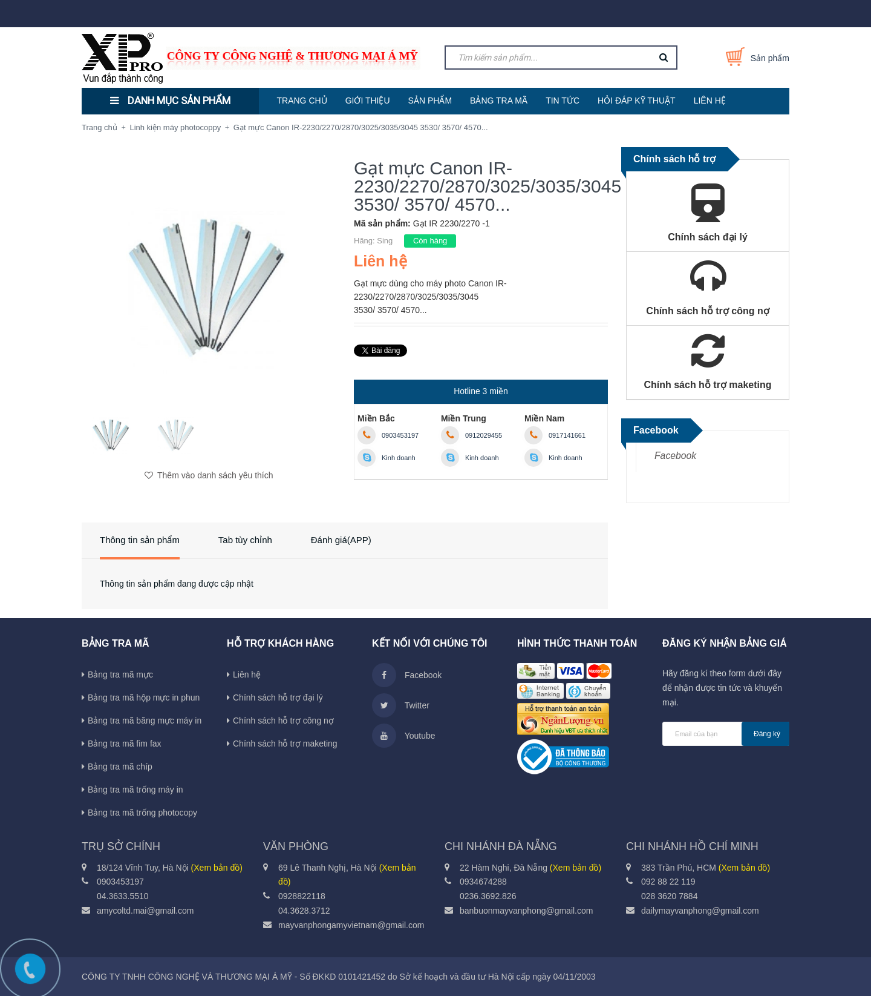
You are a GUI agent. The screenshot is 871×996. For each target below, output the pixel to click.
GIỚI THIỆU (367, 100)
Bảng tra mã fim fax (124, 743)
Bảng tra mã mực (120, 674)
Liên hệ (247, 674)
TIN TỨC (562, 100)
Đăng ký (767, 734)
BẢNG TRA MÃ (498, 100)
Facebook (675, 455)
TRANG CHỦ (302, 100)
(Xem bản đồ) (217, 867)
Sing (385, 240)
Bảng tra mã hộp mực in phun (144, 697)
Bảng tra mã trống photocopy (142, 812)
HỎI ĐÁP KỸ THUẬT (637, 100)
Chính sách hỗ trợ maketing (285, 743)
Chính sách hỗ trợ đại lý (278, 697)
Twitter (400, 705)
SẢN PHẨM (430, 100)
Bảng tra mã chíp (120, 766)
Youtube (404, 735)
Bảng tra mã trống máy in (135, 789)
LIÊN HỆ (710, 100)
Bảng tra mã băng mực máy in (144, 720)
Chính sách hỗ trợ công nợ (283, 720)
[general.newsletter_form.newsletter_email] (725, 734)
